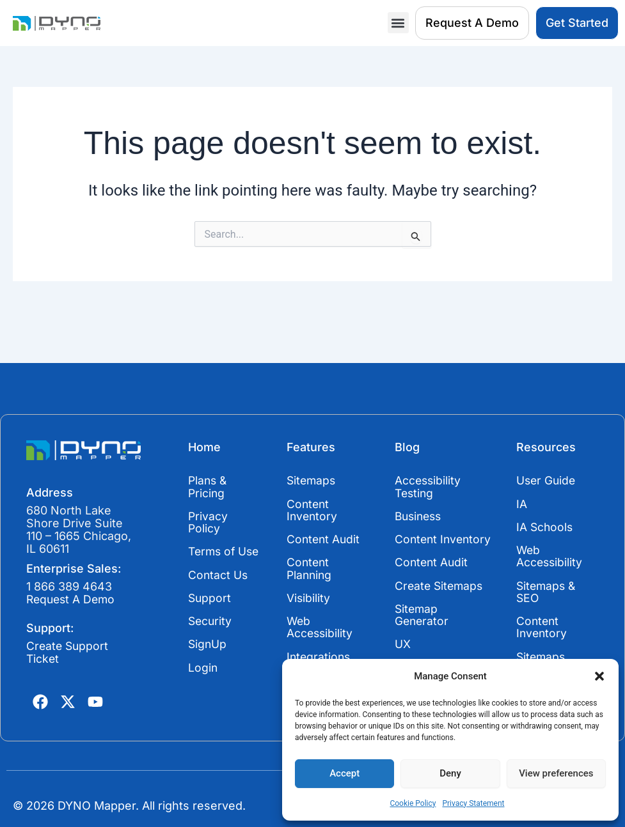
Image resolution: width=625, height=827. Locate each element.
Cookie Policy (413, 803)
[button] (599, 676)
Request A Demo (72, 599)
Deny (450, 773)
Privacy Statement (473, 803)
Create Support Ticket (68, 652)
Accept (344, 773)
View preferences (556, 773)
